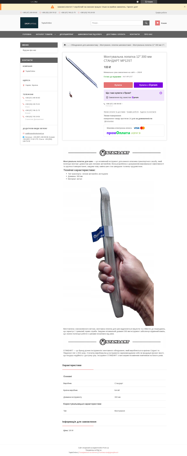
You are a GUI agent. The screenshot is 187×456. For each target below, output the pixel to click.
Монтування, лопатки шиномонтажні (115, 45)
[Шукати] (146, 22)
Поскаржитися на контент (88, 452)
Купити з (148, 85)
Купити (118, 85)
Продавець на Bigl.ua (93, 450)
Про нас (148, 34)
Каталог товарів (44, 34)
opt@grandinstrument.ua (34, 133)
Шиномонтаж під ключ (90, 34)
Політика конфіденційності (108, 452)
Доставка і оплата (115, 34)
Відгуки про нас (29, 50)
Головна (27, 34)
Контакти (135, 34)
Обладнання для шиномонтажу (84, 45)
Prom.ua (106, 448)
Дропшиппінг (66, 34)
